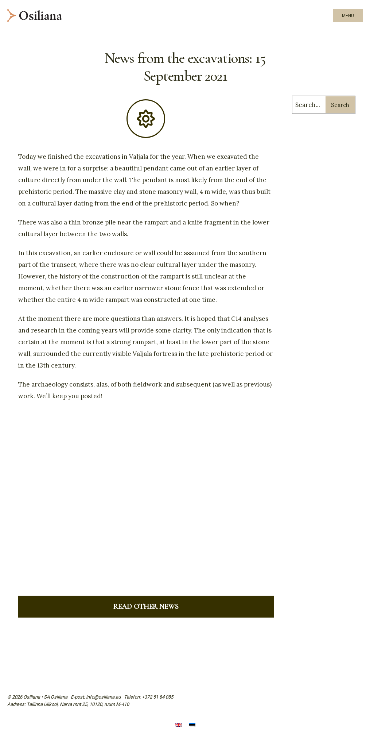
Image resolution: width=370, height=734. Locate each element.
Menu (348, 15)
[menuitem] (178, 725)
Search (340, 104)
